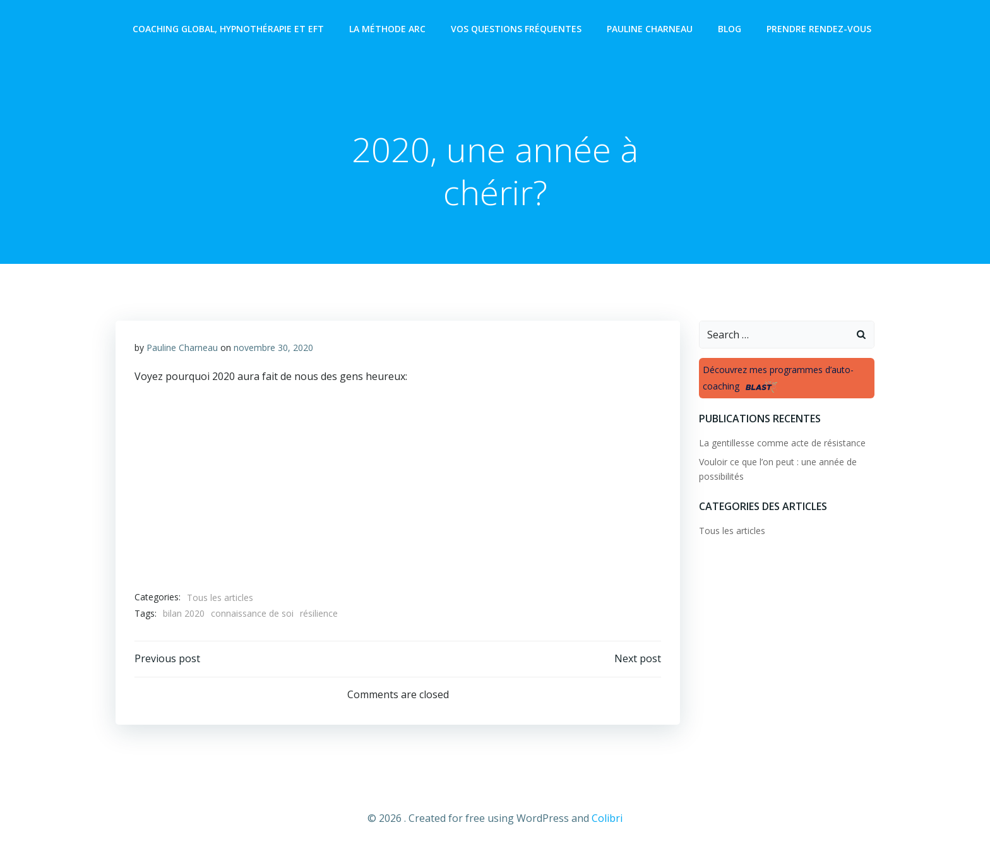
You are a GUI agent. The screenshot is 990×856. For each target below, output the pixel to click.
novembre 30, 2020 (273, 348)
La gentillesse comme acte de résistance (782, 443)
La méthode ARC (387, 29)
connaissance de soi (252, 613)
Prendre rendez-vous (818, 29)
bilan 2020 (184, 613)
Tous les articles (220, 597)
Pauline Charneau (650, 29)
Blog (729, 29)
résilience (319, 613)
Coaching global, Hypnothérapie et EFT (228, 29)
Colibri (607, 818)
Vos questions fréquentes (516, 29)
